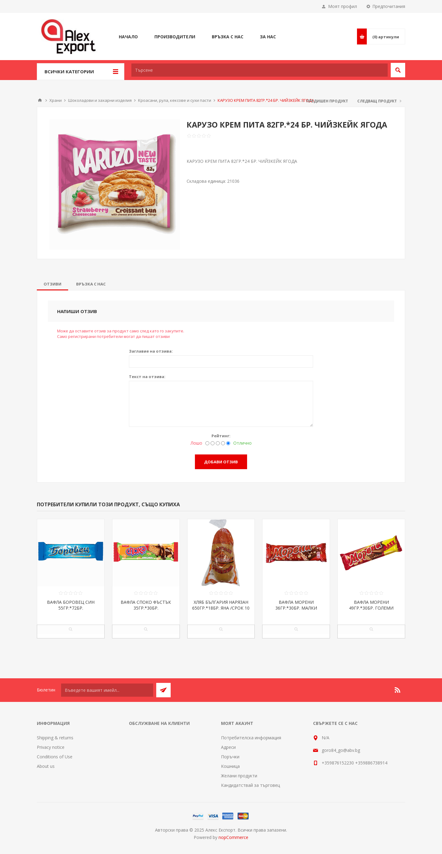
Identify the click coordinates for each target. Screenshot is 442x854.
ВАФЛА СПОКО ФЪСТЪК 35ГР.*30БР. (146, 605)
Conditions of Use (54, 757)
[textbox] (259, 70)
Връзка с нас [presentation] (91, 284)
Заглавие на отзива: (151, 351)
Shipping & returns (55, 738)
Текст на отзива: (147, 376)
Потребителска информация (251, 738)
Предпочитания (388, 6)
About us (46, 766)
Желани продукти (239, 776)
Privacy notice (50, 747)
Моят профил (342, 6)
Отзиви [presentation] (52, 284)
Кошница (230, 766)
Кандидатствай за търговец (250, 785)
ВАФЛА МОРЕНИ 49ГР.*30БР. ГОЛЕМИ (371, 605)
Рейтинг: (221, 435)
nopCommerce (233, 837)
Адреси (228, 747)
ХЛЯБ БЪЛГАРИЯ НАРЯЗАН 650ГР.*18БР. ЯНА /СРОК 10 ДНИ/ (221, 608)
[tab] (52, 284)
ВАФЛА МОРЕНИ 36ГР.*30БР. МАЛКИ (296, 605)
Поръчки (230, 757)
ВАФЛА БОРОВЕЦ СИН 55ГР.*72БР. (71, 605)
